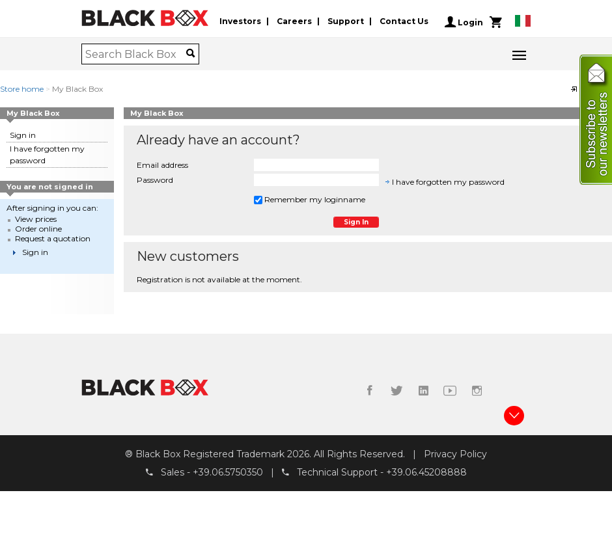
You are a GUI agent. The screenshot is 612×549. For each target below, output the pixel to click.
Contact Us (404, 22)
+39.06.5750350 (228, 473)
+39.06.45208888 (426, 473)
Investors (240, 22)
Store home (22, 89)
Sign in (23, 135)
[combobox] (135, 54)
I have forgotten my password (448, 182)
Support (345, 22)
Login (464, 22)
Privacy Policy (455, 454)
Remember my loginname (309, 199)
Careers (294, 22)
